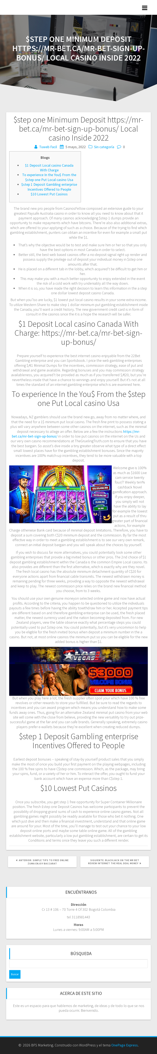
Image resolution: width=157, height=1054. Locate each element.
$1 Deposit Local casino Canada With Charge (49, 167)
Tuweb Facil (48, 146)
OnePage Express (124, 1045)
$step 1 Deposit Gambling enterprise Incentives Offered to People (49, 186)
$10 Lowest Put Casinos (49, 194)
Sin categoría (104, 146)
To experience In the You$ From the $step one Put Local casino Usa (49, 177)
